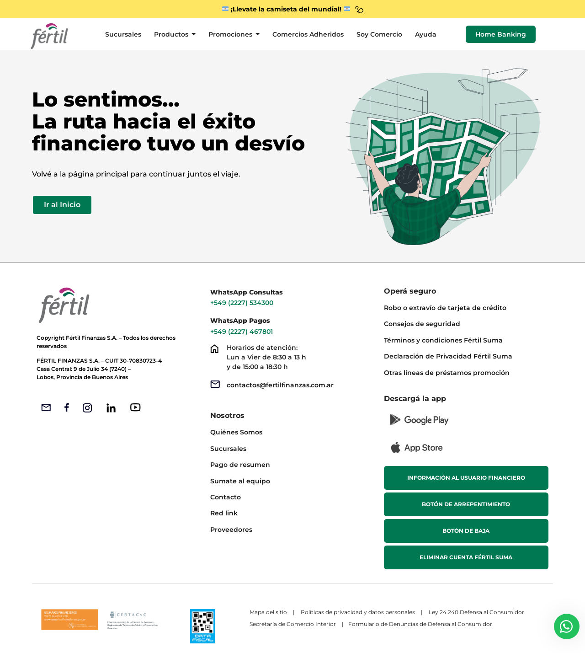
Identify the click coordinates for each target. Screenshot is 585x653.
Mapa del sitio (268, 612)
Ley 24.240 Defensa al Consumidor (476, 612)
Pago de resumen (240, 464)
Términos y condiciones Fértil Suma (443, 340)
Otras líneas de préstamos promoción (447, 373)
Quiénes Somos (236, 432)
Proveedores (231, 529)
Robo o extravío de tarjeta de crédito (445, 308)
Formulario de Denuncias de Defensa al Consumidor (421, 624)
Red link (224, 513)
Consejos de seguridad (422, 324)
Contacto (225, 497)
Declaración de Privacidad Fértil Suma (448, 356)
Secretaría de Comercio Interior (293, 624)
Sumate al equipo (240, 481)
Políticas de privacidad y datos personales (358, 612)
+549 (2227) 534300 (241, 303)
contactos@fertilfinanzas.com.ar (280, 385)
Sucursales (228, 448)
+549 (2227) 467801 (242, 331)
